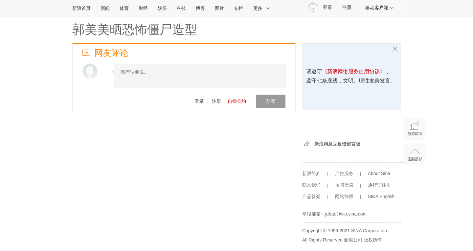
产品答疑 (311, 196)
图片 (219, 8)
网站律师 (344, 196)
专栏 (238, 8)
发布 (270, 101)
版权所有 (373, 239)
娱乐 (162, 8)
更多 (261, 8)
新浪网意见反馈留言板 (337, 144)
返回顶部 (414, 154)
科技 (181, 8)
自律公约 (237, 101)
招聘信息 (344, 185)
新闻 (105, 8)
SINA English (381, 196)
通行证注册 (379, 185)
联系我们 (311, 185)
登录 (199, 101)
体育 (124, 8)
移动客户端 (379, 7)
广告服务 (344, 173)
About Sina (379, 173)
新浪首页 (81, 8)
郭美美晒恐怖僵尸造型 (134, 29)
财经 (143, 8)
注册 (346, 7)
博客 (200, 8)
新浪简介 (311, 173)
